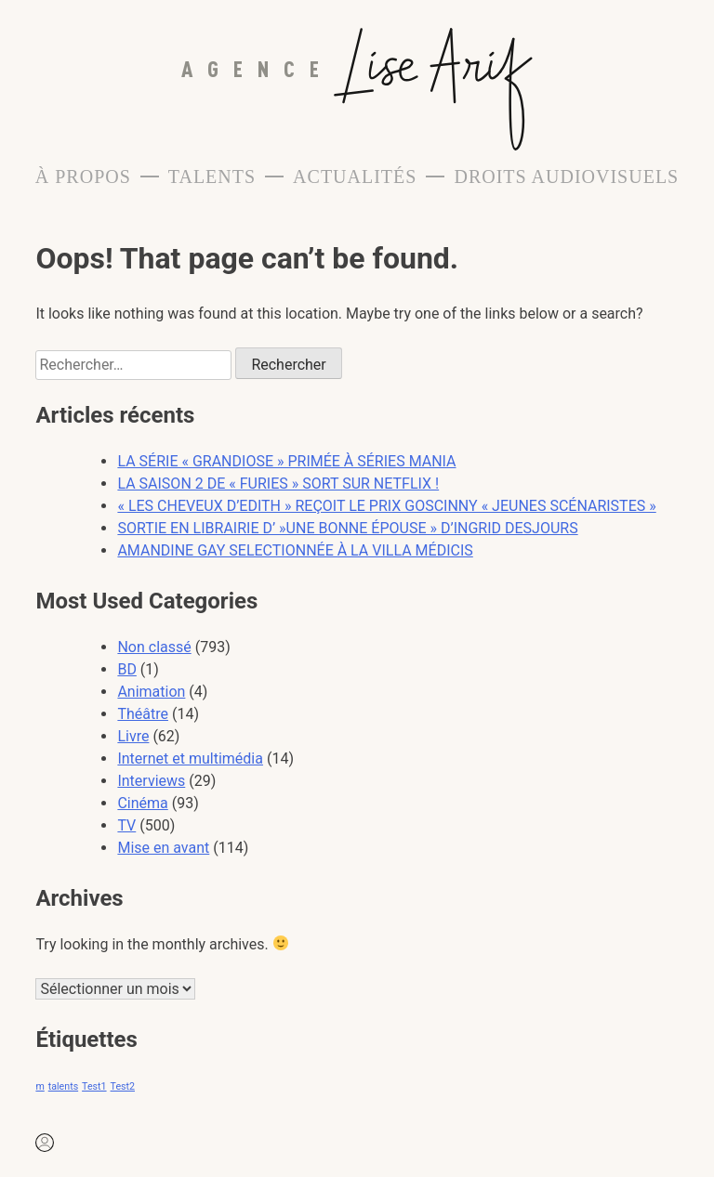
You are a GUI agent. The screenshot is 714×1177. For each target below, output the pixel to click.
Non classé (154, 647)
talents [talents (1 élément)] (63, 1086)
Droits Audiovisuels (566, 176)
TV (126, 825)
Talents (212, 176)
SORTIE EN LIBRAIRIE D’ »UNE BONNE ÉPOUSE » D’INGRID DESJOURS (347, 528)
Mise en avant (163, 848)
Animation (151, 691)
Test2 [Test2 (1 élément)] (123, 1086)
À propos (83, 176)
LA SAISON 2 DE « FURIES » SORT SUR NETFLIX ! (278, 483)
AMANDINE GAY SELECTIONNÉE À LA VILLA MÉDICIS (294, 550)
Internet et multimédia (190, 758)
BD (126, 669)
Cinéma (142, 803)
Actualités (354, 176)
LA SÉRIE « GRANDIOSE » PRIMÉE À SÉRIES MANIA (286, 461)
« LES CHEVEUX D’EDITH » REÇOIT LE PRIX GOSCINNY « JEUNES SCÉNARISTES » (386, 506)
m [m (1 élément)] (39, 1086)
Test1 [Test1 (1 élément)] (94, 1086)
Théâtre (142, 714)
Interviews (151, 781)
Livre (133, 736)
